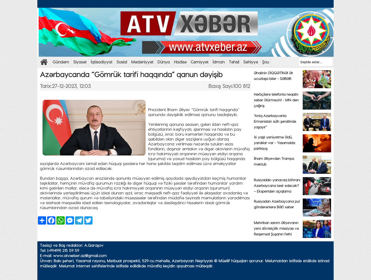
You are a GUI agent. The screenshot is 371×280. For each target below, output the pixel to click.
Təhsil (234, 61)
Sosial (121, 61)
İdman (219, 61)
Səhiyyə (250, 61)
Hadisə (180, 61)
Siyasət (80, 61)
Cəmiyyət (199, 61)
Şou (265, 61)
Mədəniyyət (142, 61)
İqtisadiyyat (101, 61)
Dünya (163, 61)
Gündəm (61, 61)
